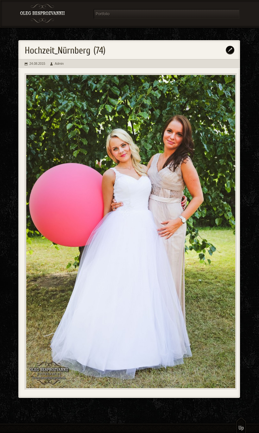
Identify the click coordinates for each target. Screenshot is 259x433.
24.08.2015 (37, 63)
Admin (59, 63)
